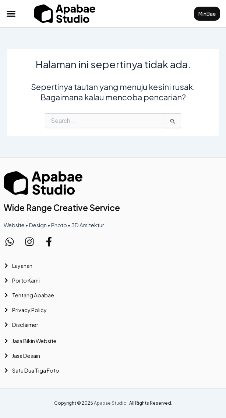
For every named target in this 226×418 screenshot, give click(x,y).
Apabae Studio (110, 403)
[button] (11, 13)
